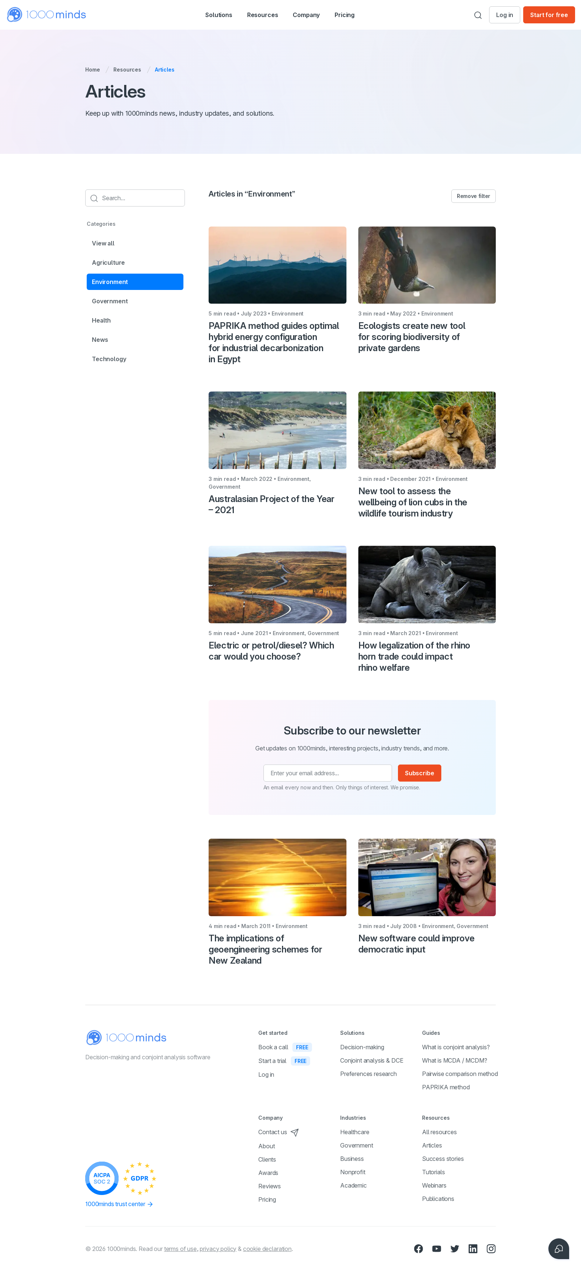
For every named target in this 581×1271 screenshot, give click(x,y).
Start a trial (284, 1060)
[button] (210, 14)
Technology (109, 359)
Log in (504, 15)
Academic (353, 1185)
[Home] (46, 14)
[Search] (477, 14)
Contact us (278, 1132)
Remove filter (473, 196)
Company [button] (314, 15)
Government (109, 301)
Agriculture (108, 262)
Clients (267, 1159)
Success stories (443, 1158)
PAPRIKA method (446, 1087)
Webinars (434, 1185)
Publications (438, 1198)
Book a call (285, 1047)
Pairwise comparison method (460, 1073)
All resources (439, 1132)
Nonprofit (352, 1172)
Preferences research (368, 1073)
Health (101, 320)
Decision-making (362, 1047)
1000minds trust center (119, 1204)
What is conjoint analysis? (456, 1047)
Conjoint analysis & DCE (371, 1060)
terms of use (180, 1248)
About (266, 1146)
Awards (268, 1172)
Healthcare (354, 1132)
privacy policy (218, 1248)
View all (103, 243)
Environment (110, 281)
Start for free (549, 15)
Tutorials (433, 1172)
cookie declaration (267, 1248)
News (100, 339)
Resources (127, 69)
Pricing (357, 15)
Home (92, 69)
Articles (432, 1145)
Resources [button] (262, 15)
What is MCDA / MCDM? (454, 1060)
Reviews (269, 1186)
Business (352, 1158)
